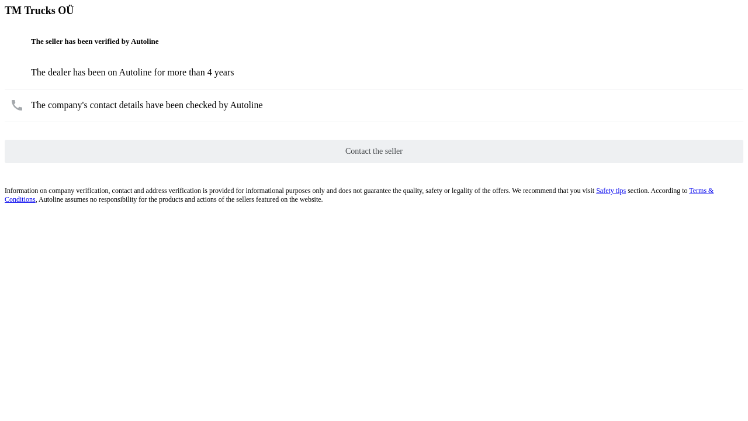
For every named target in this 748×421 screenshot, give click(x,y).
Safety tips (611, 191)
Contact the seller (374, 151)
